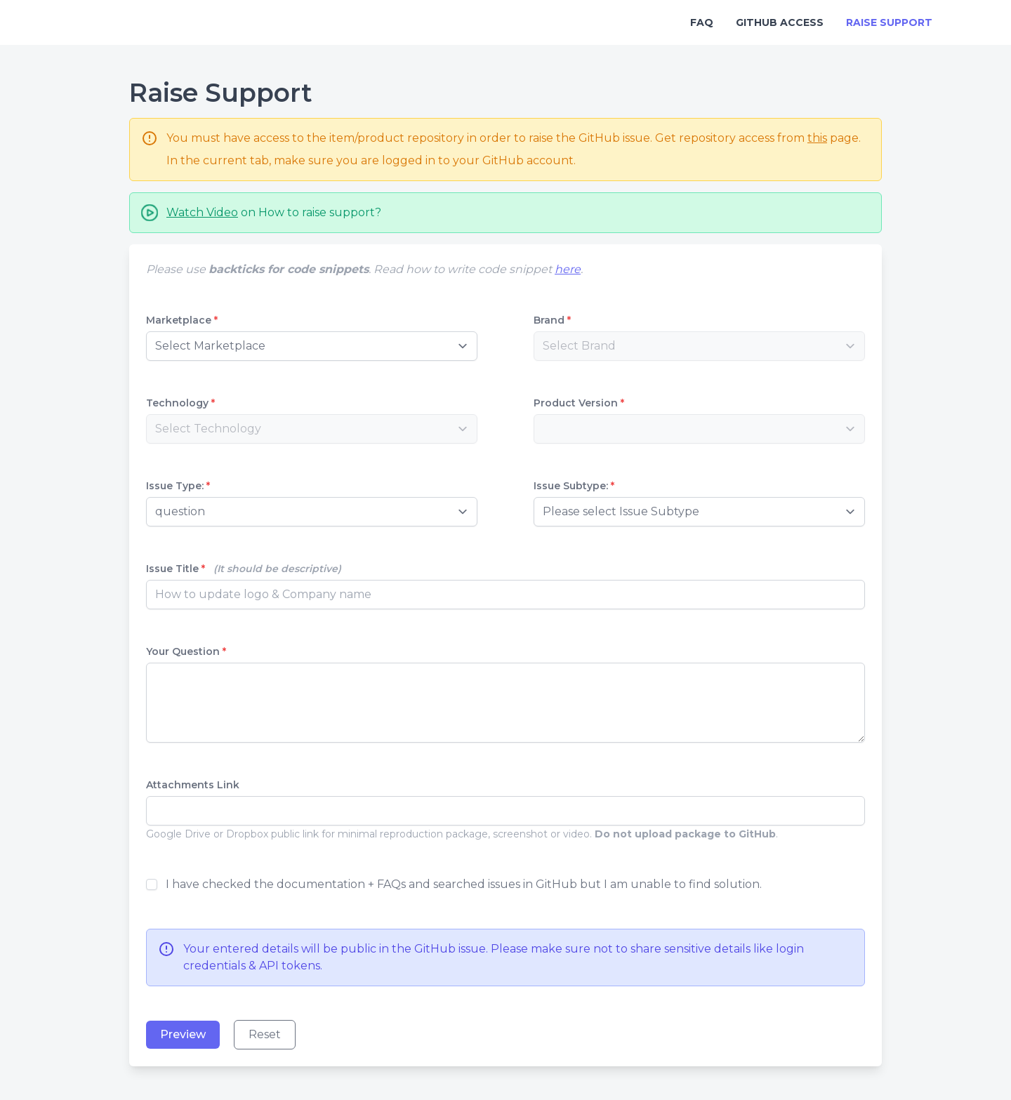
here (568, 269)
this (817, 138)
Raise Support (889, 22)
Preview (183, 1034)
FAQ (701, 22)
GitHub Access (780, 22)
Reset (265, 1034)
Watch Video (202, 212)
